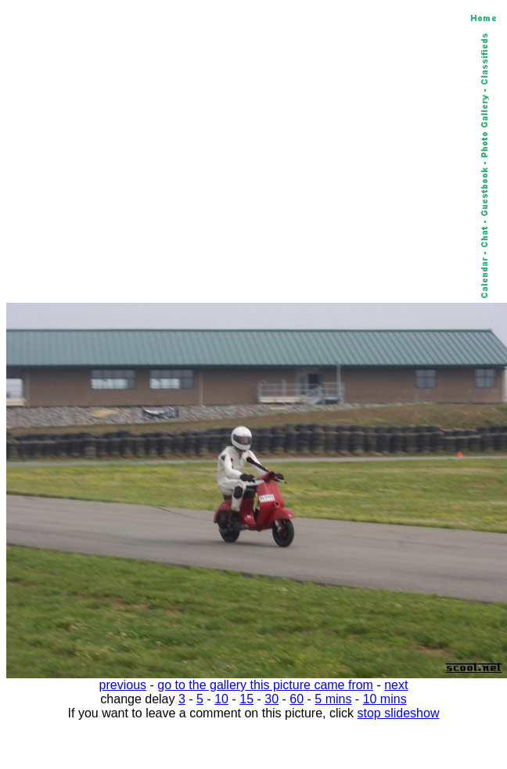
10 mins (385, 699)
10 (221, 699)
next (396, 685)
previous (122, 685)
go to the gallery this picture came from (265, 685)
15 (246, 699)
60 (296, 699)
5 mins (333, 699)
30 (271, 699)
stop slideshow (399, 713)
